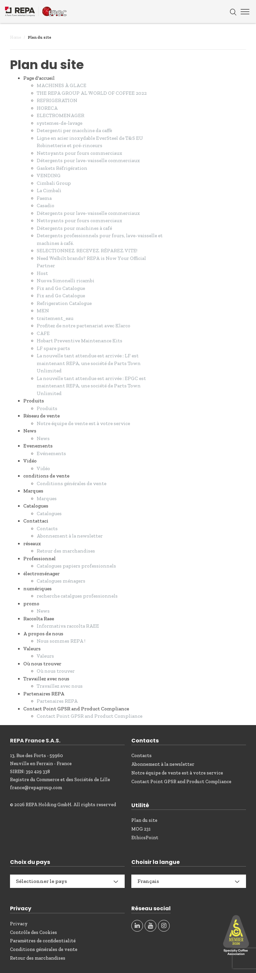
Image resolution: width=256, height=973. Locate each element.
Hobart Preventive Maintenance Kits (79, 341)
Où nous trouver (56, 671)
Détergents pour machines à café (74, 228)
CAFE (43, 333)
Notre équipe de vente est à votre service (83, 423)
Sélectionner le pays (41, 881)
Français (148, 881)
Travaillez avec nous (60, 686)
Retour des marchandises (66, 551)
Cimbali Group (54, 183)
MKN (43, 311)
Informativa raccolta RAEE (68, 626)
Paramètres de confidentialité (43, 941)
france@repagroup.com (36, 787)
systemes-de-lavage (59, 123)
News (43, 438)
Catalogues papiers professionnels (76, 566)
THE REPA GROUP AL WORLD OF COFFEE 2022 (92, 93)
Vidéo (43, 468)
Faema (44, 198)
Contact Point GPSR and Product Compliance (89, 716)
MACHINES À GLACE (61, 85)
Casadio (45, 206)
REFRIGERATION (57, 100)
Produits (47, 408)
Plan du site (144, 820)
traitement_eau (55, 318)
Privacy (19, 924)
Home (15, 37)
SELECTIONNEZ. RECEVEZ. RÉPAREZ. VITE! (87, 251)
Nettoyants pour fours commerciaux (79, 153)
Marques (47, 499)
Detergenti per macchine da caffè (74, 130)
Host (42, 273)
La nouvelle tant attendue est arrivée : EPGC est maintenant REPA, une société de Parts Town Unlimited (91, 385)
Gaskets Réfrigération (62, 168)
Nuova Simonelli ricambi (65, 281)
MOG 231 (141, 829)
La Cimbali (49, 191)
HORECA (47, 108)
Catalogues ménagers (61, 581)
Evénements (51, 453)
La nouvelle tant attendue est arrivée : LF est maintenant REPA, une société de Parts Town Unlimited (89, 363)
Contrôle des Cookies (33, 932)
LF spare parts (53, 348)
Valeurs (45, 656)
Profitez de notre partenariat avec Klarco (83, 326)
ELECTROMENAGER (60, 115)
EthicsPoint (144, 838)
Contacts (47, 529)
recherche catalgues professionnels (77, 596)
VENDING (49, 176)
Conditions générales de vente (71, 483)
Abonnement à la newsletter (70, 536)
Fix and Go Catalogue (61, 288)
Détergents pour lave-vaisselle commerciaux (88, 160)
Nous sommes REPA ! (61, 641)
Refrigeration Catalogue (64, 303)
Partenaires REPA (57, 701)
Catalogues (49, 514)
